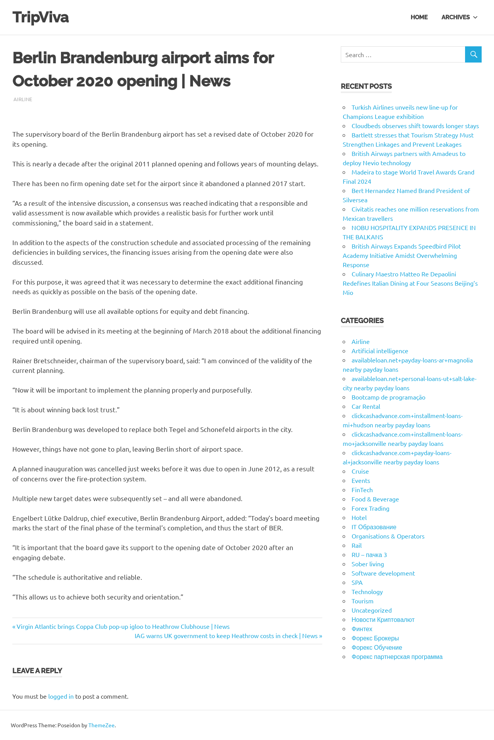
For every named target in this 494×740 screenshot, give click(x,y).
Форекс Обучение (377, 647)
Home (419, 17)
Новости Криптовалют (383, 619)
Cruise (360, 471)
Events (361, 480)
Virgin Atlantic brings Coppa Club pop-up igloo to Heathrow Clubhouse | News (123, 626)
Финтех (362, 628)
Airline (23, 99)
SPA (357, 582)
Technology (367, 591)
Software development (383, 573)
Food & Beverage (375, 499)
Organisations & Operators (388, 536)
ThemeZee (101, 724)
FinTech (362, 489)
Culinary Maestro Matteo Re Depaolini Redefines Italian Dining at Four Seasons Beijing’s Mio (410, 283)
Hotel (359, 517)
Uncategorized (372, 610)
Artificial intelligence (380, 350)
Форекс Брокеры (375, 638)
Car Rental (366, 406)
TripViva (40, 17)
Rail (357, 545)
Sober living (368, 563)
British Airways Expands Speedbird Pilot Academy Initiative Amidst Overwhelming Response (402, 255)
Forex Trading (370, 508)
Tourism (363, 601)
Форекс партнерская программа (397, 656)
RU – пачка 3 (369, 554)
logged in (61, 696)
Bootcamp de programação (388, 397)
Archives (460, 17)
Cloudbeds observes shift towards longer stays (415, 125)
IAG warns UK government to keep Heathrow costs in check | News (226, 635)
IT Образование (374, 526)
